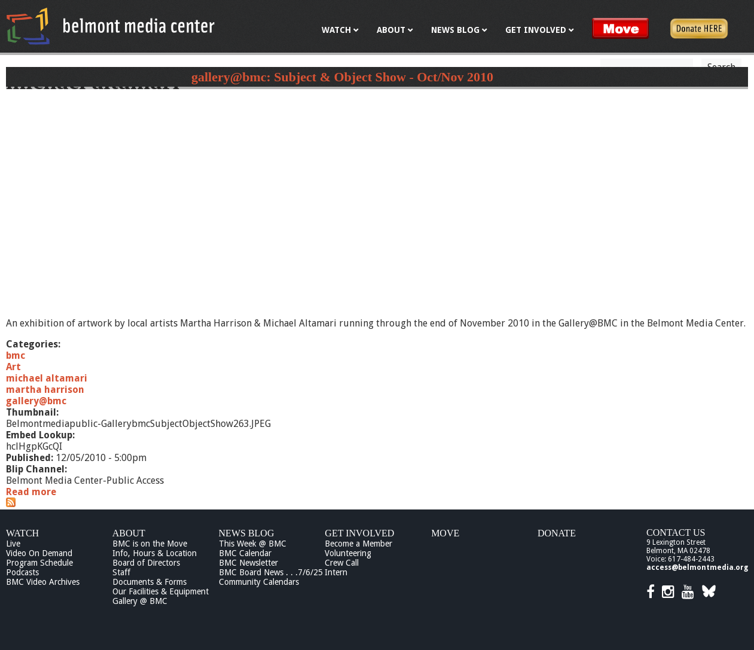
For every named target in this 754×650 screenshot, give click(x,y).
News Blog (246, 533)
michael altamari (46, 378)
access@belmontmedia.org (697, 567)
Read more (31, 492)
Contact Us (675, 532)
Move (445, 533)
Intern (336, 572)
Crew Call (342, 562)
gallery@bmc (36, 401)
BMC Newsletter (248, 562)
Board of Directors (146, 562)
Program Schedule (39, 562)
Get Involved (359, 533)
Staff (121, 572)
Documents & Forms (149, 582)
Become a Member (358, 543)
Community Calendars (259, 582)
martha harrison (45, 389)
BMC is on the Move (149, 543)
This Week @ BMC (252, 543)
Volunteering (348, 553)
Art (13, 367)
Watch (22, 533)
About (128, 533)
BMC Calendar (245, 553)
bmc (15, 355)
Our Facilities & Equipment (160, 591)
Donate (557, 533)
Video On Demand (39, 553)
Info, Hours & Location (154, 553)
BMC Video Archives (43, 582)
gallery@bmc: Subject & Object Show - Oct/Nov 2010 (342, 76)
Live (13, 543)
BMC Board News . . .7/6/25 (271, 572)
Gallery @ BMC (139, 601)
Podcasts (22, 572)
